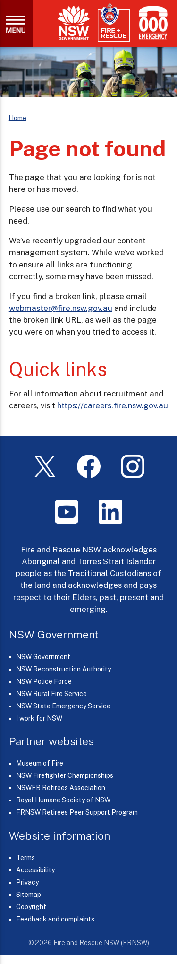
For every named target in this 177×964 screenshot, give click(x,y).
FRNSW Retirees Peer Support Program (77, 812)
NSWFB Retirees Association (60, 788)
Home (17, 117)
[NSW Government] (74, 23)
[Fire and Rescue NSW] (114, 22)
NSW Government (43, 657)
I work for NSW (39, 718)
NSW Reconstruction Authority (63, 669)
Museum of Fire (39, 763)
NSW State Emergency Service (63, 706)
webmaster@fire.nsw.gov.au (60, 308)
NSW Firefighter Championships (64, 775)
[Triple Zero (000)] (151, 23)
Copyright (31, 907)
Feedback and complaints (55, 919)
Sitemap (28, 894)
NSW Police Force (44, 681)
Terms (25, 857)
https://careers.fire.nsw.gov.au (112, 405)
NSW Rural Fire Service (51, 693)
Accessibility (35, 870)
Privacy (27, 882)
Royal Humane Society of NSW (63, 800)
